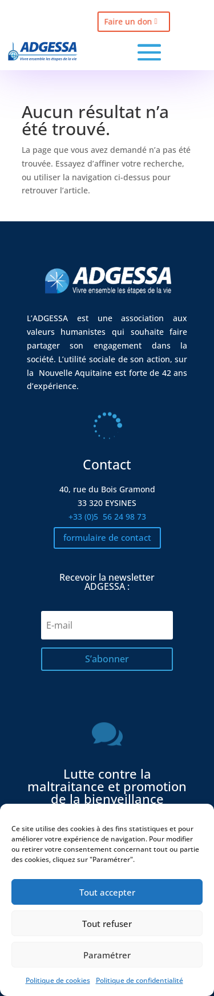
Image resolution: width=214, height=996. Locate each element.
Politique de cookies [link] (58, 980)
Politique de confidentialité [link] (139, 980)
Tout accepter (107, 892)
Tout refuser (107, 923)
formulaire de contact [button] (107, 537)
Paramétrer (107, 955)
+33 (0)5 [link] (107, 516)
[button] (149, 52)
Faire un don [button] (125, 21)
